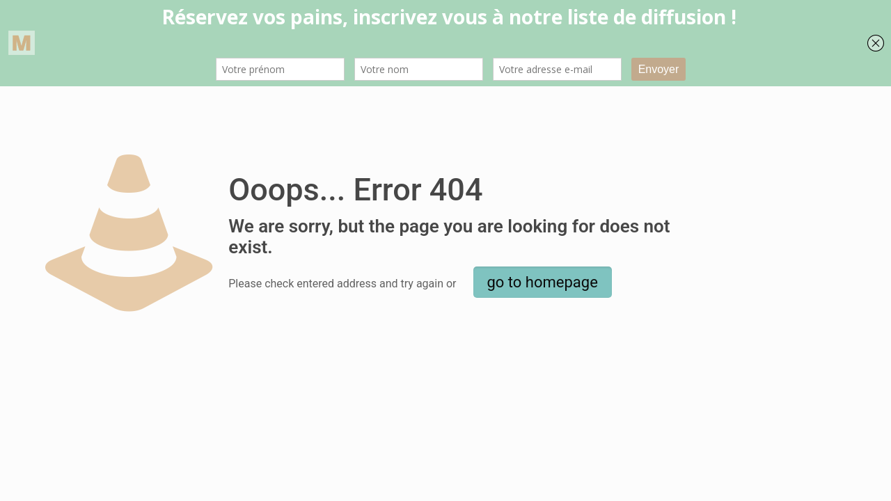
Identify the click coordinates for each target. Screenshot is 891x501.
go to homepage (542, 282)
